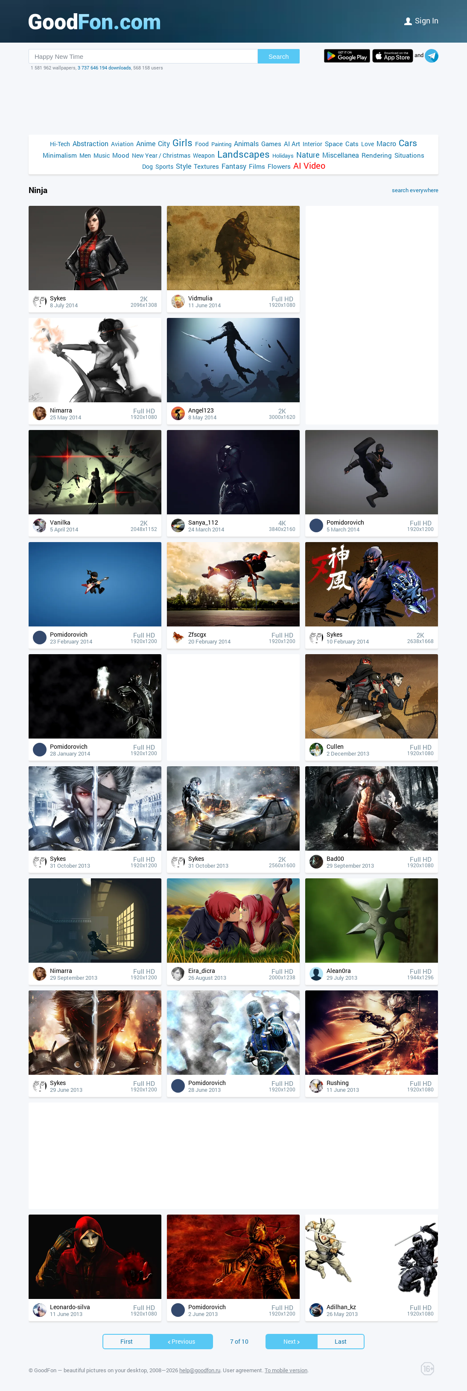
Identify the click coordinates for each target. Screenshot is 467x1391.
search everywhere (415, 190)
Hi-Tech (60, 144)
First (126, 1341)
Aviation (122, 144)
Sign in (421, 20)
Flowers (279, 166)
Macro (386, 143)
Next (292, 1341)
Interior (312, 144)
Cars (408, 143)
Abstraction (90, 143)
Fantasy (234, 166)
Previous (181, 1341)
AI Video (309, 165)
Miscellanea (340, 154)
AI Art (292, 143)
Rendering (377, 155)
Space (334, 143)
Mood (120, 155)
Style (183, 166)
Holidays (283, 155)
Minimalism (60, 155)
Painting (221, 144)
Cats (352, 143)
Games (271, 143)
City (164, 143)
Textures (206, 166)
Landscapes (243, 154)
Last (341, 1341)
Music (101, 155)
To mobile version (286, 1370)
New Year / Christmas (161, 155)
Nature (308, 155)
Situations (409, 155)
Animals (246, 143)
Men (85, 155)
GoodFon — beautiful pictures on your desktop (90, 1370)
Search (279, 56)
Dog (147, 166)
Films (257, 166)
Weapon (204, 155)
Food (202, 144)
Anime (145, 143)
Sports (164, 166)
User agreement (242, 1370)
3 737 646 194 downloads (104, 67)
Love (367, 144)
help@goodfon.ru (199, 1370)
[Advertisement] (233, 102)
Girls (182, 142)
